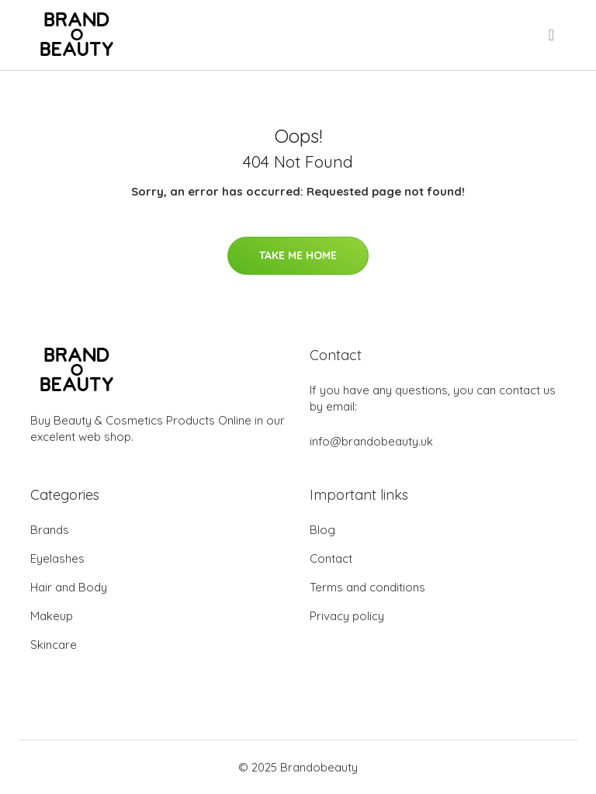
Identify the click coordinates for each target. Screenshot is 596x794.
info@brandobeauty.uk (371, 441)
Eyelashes (57, 558)
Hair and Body (68, 587)
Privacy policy (347, 616)
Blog (322, 529)
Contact (331, 558)
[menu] (552, 35)
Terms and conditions (367, 587)
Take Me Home (298, 255)
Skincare (53, 644)
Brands (49, 529)
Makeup (51, 616)
